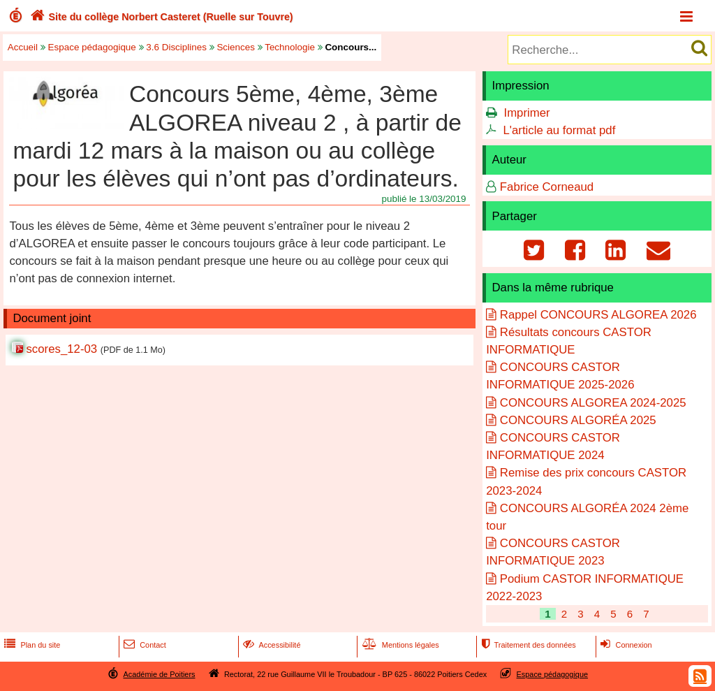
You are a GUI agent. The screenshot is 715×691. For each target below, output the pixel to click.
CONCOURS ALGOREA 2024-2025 (593, 402)
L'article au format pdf (559, 130)
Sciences (235, 47)
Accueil (23, 47)
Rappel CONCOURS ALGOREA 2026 (598, 314)
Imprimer (526, 112)
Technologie (290, 47)
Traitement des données (526, 645)
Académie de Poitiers (159, 674)
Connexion (624, 645)
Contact (143, 645)
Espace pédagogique (92, 47)
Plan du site (30, 645)
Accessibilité (270, 645)
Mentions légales (399, 645)
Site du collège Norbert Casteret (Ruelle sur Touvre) (160, 16)
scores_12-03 (61, 349)
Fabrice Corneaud (547, 187)
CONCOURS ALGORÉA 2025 (578, 420)
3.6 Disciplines (176, 47)
